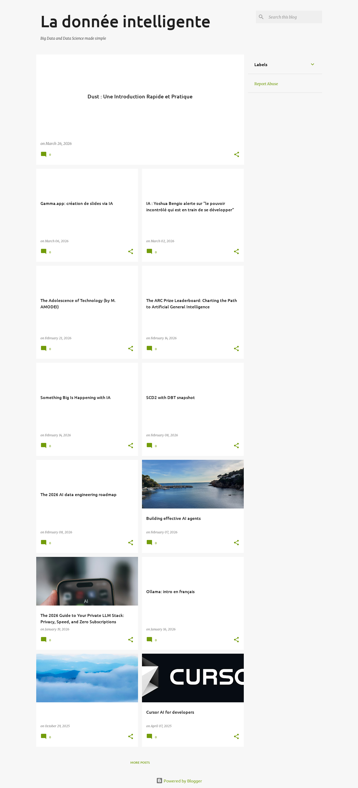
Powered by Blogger (179, 780)
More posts (140, 762)
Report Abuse (266, 83)
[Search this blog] (294, 17)
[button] (236, 154)
